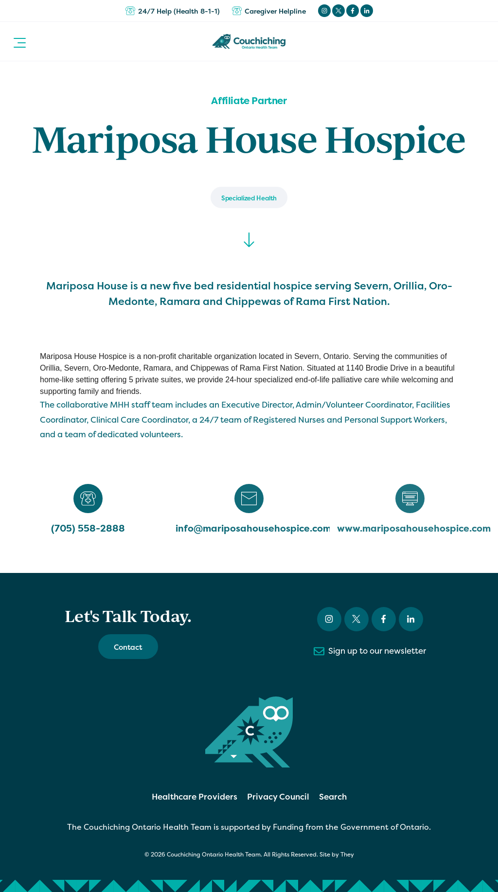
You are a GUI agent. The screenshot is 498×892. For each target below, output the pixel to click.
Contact (128, 647)
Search (333, 796)
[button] (19, 41)
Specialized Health (249, 198)
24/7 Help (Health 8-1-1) (172, 11)
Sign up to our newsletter (370, 651)
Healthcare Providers (194, 796)
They (347, 854)
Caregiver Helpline (269, 11)
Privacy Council (278, 796)
